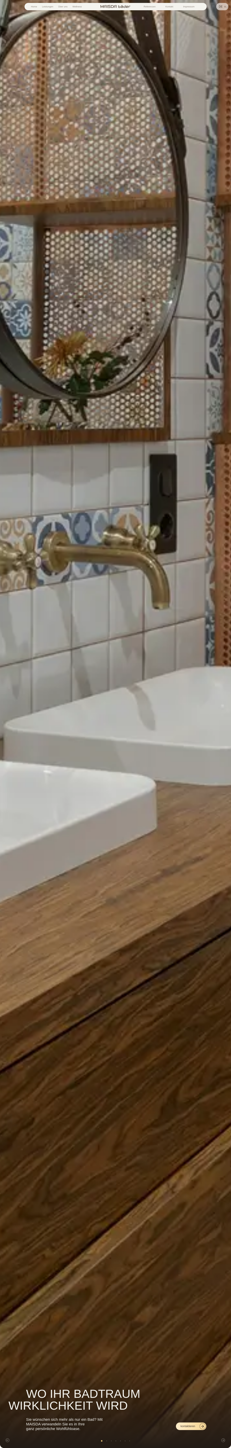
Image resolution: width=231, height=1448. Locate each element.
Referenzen (150, 6)
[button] (7, 1440)
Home (34, 6)
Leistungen (47, 6)
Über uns (62, 6)
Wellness (77, 6)
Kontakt (169, 6)
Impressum (188, 6)
